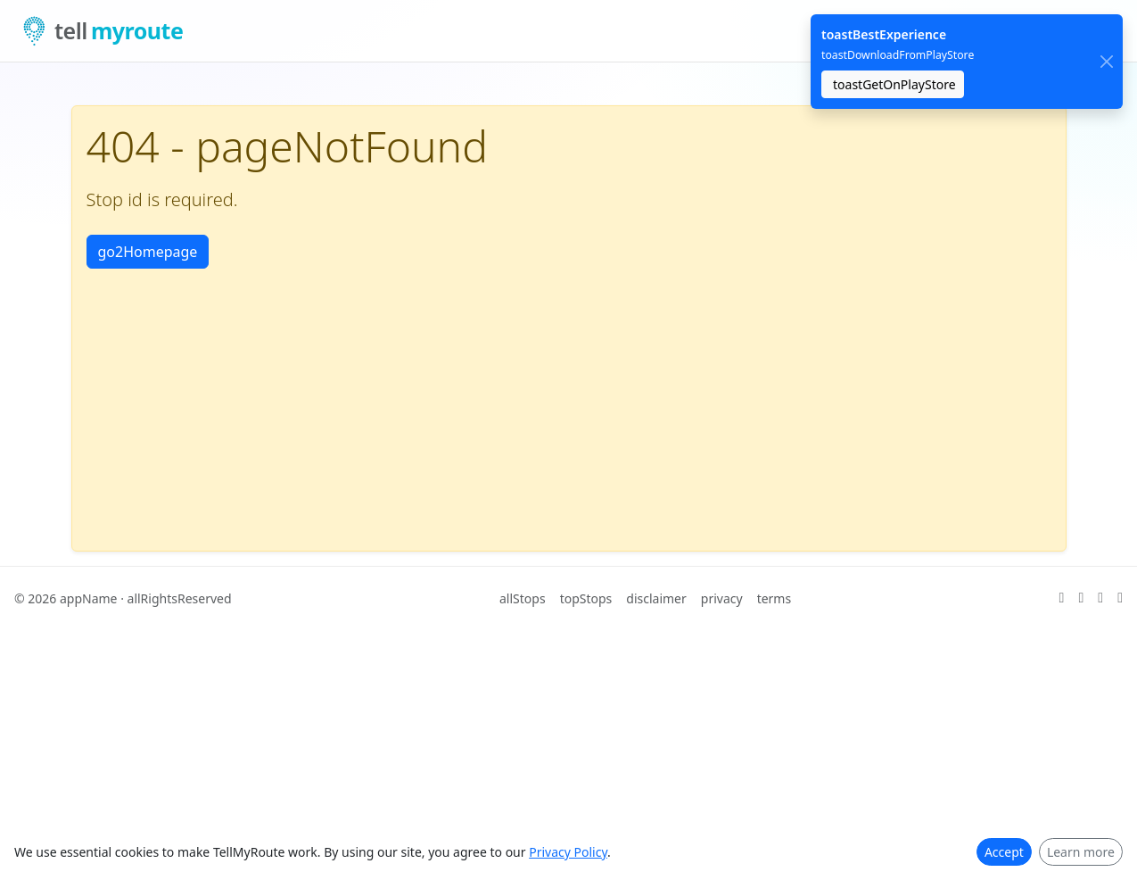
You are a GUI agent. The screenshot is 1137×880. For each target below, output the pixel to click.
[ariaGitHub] (1080, 598)
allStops (522, 598)
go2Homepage (148, 252)
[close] (1106, 62)
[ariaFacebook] (1120, 598)
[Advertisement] (569, 402)
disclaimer (656, 598)
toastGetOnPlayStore (894, 84)
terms (774, 598)
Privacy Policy (568, 851)
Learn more (1081, 851)
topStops (586, 598)
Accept (1004, 851)
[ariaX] (1062, 598)
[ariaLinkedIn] (1100, 598)
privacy (722, 598)
